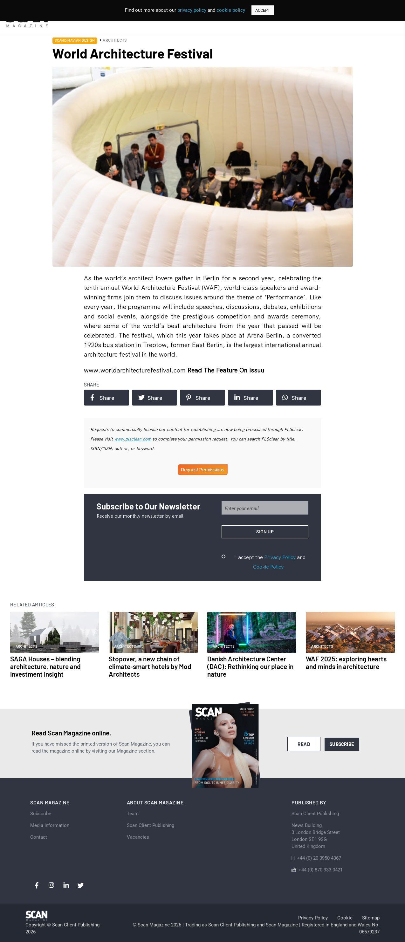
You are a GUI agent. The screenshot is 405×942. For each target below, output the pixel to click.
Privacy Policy (280, 557)
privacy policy (191, 10)
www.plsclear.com (132, 439)
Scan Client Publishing (150, 825)
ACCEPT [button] (262, 10)
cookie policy (230, 10)
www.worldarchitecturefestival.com (135, 370)
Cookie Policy (268, 566)
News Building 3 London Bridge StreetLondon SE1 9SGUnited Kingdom (316, 836)
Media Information (49, 825)
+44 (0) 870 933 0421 (321, 870)
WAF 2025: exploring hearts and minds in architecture (346, 662)
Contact (38, 837)
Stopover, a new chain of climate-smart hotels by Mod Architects (150, 666)
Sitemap (371, 918)
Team (133, 813)
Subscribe (342, 744)
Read (304, 744)
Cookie (345, 918)
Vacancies (138, 837)
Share (102, 397)
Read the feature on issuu (225, 370)
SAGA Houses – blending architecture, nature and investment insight (45, 666)
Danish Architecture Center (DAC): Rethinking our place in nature (250, 666)
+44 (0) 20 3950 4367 (319, 858)
